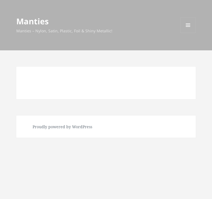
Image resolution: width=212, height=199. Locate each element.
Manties (32, 21)
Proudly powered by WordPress (62, 126)
